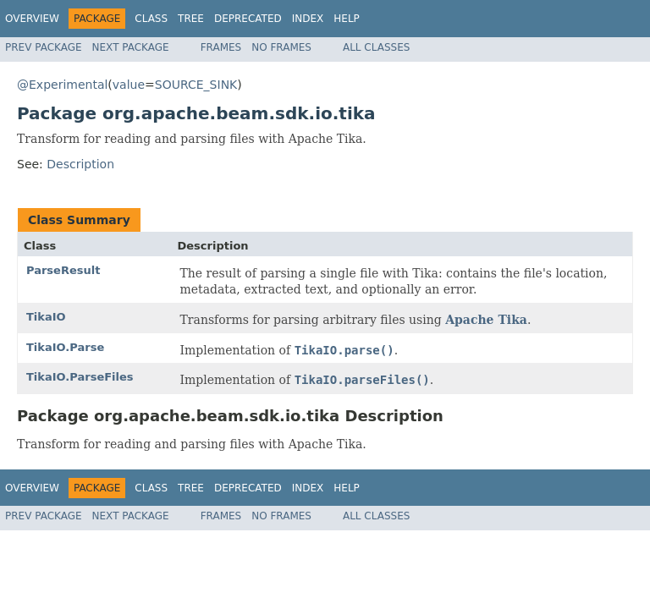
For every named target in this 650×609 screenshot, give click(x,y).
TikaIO (46, 316)
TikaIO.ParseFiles (80, 376)
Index (308, 19)
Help (346, 19)
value (129, 84)
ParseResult (63, 270)
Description (80, 164)
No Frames (281, 47)
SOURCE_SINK (196, 84)
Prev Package (43, 47)
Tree (191, 19)
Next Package (130, 47)
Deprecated (248, 19)
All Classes (376, 47)
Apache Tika (486, 319)
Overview (32, 19)
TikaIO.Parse (65, 347)
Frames (221, 47)
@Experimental (62, 84)
